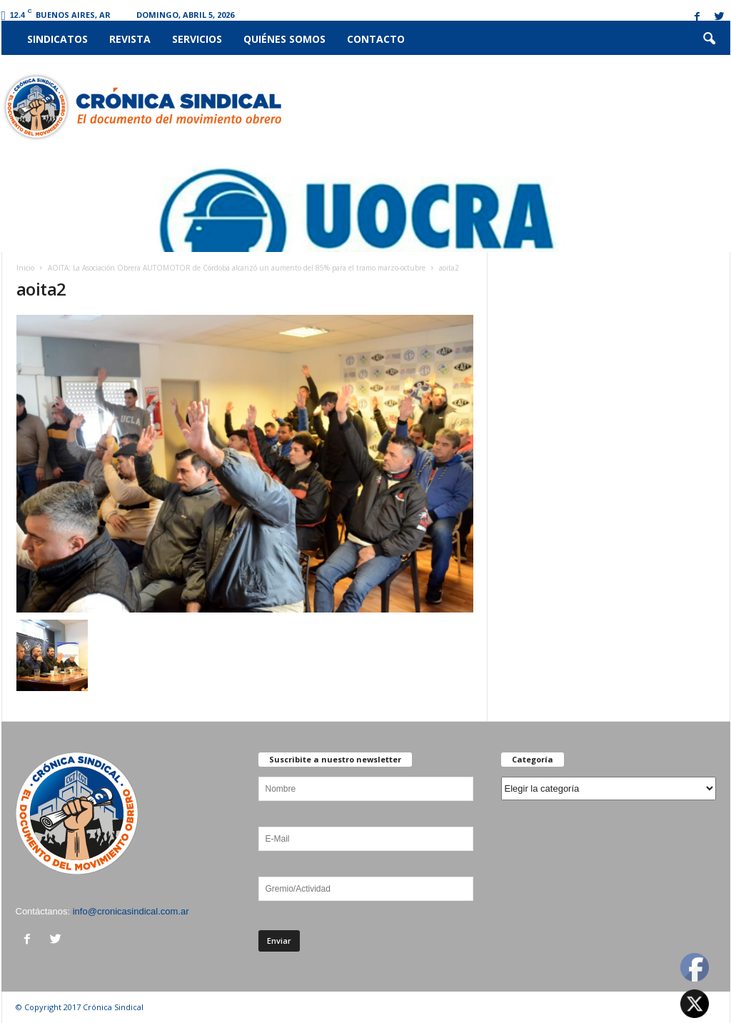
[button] (709, 39)
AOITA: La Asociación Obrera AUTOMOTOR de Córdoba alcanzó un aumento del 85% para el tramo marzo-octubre (236, 268)
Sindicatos (57, 39)
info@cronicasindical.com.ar (131, 911)
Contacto (376, 39)
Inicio (25, 268)
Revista (130, 39)
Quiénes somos (284, 39)
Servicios (197, 39)
